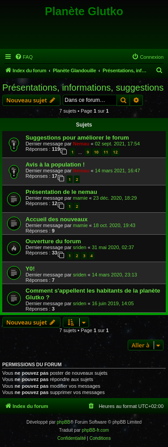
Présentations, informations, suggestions (83, 87)
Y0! (30, 268)
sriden (79, 247)
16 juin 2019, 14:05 (113, 303)
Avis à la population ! (55, 164)
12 (115, 152)
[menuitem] (24, 57)
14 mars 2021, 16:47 (117, 170)
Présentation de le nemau (61, 191)
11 (105, 152)
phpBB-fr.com (95, 430)
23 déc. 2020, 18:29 (115, 198)
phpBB (63, 422)
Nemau (81, 143)
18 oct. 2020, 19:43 (114, 225)
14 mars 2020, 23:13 (114, 274)
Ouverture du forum (53, 241)
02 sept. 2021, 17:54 (117, 143)
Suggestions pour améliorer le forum (77, 137)
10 (96, 152)
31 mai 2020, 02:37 (113, 247)
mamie (80, 198)
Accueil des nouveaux (57, 219)
